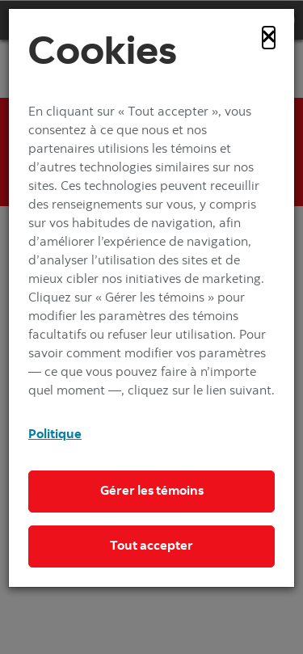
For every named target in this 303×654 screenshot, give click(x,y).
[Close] (269, 38)
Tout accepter (151, 546)
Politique (55, 434)
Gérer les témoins (152, 491)
